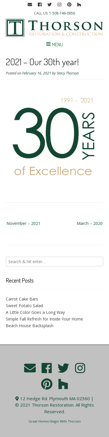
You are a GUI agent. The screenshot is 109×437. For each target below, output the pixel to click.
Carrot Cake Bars (22, 299)
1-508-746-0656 (62, 13)
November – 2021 (23, 223)
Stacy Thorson (68, 73)
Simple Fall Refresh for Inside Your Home (44, 319)
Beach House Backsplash (29, 325)
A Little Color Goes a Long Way (35, 312)
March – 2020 (90, 223)
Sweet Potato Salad (24, 305)
